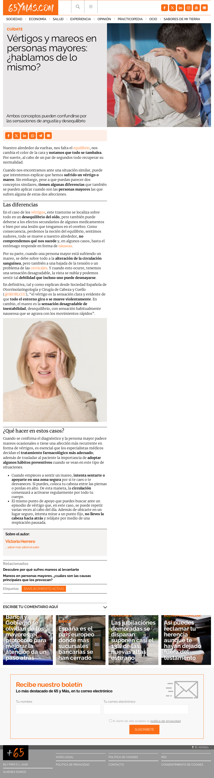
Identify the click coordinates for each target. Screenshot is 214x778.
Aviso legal (65, 757)
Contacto (116, 764)
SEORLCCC (17, 294)
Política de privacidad (72, 764)
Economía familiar (182, 615)
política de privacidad (165, 721)
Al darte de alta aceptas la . (145, 721)
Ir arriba (200, 747)
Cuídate (15, 29)
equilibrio (81, 148)
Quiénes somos (14, 771)
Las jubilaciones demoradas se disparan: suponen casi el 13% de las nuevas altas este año (133, 640)
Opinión (104, 19)
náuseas (65, 246)
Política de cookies (123, 757)
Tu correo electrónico (119, 702)
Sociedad (14, 19)
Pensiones (121, 615)
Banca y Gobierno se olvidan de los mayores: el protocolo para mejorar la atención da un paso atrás (26, 637)
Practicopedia (130, 19)
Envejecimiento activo (44, 589)
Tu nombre (24, 702)
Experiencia (80, 19)
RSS (164, 757)
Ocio (153, 19)
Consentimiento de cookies (182, 764)
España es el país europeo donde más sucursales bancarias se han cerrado (76, 643)
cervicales (39, 268)
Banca (64, 621)
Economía (37, 19)
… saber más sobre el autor (22, 547)
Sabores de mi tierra (182, 19)
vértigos (38, 212)
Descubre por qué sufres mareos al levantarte (41, 570)
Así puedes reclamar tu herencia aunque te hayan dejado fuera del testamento (182, 640)
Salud (58, 19)
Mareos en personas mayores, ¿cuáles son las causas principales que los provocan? (47, 578)
